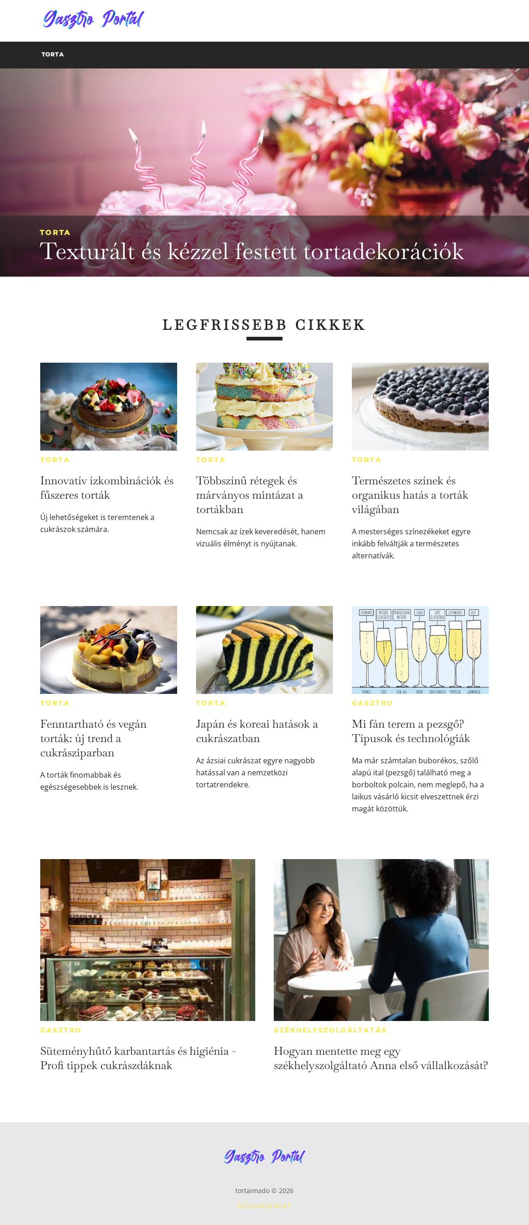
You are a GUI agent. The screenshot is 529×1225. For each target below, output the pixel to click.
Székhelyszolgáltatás (330, 1030)
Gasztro (373, 703)
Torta (55, 232)
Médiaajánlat (264, 1205)
